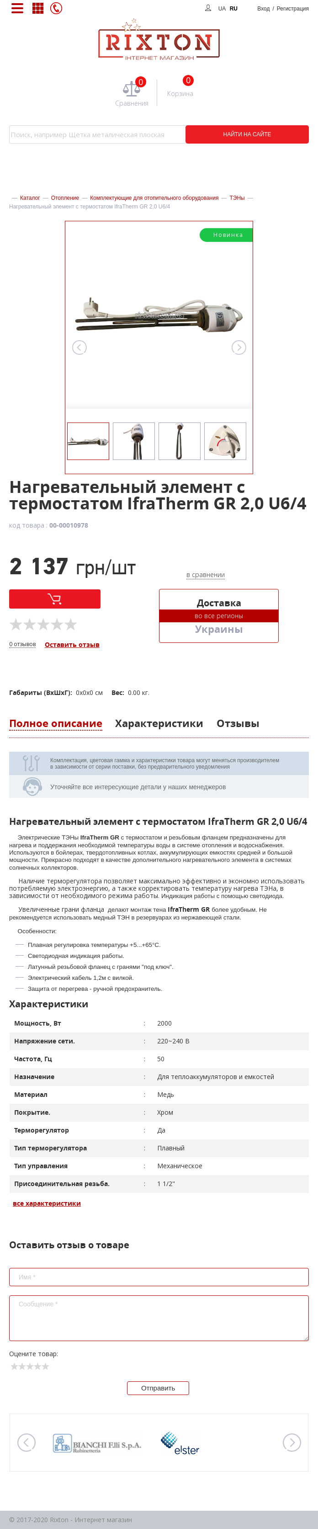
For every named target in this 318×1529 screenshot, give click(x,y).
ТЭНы (236, 198)
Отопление (65, 198)
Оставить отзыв (72, 645)
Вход (283, 8)
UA (222, 8)
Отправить (158, 1388)
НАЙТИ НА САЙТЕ (247, 134)
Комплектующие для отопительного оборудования (154, 198)
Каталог (30, 198)
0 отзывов (22, 644)
